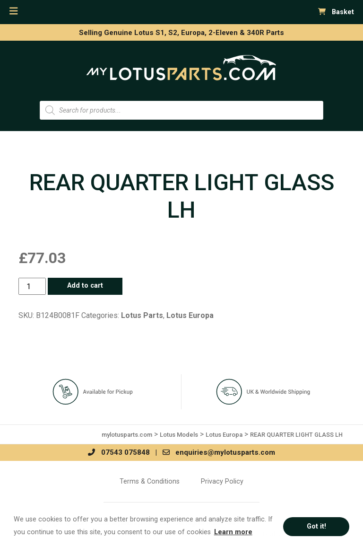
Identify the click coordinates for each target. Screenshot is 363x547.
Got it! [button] (316, 526)
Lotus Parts (142, 315)
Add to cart (85, 286)
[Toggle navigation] (13, 11)
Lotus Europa (190, 315)
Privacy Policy (222, 481)
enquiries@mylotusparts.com (219, 452)
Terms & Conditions (150, 481)
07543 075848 (118, 452)
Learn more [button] (233, 532)
